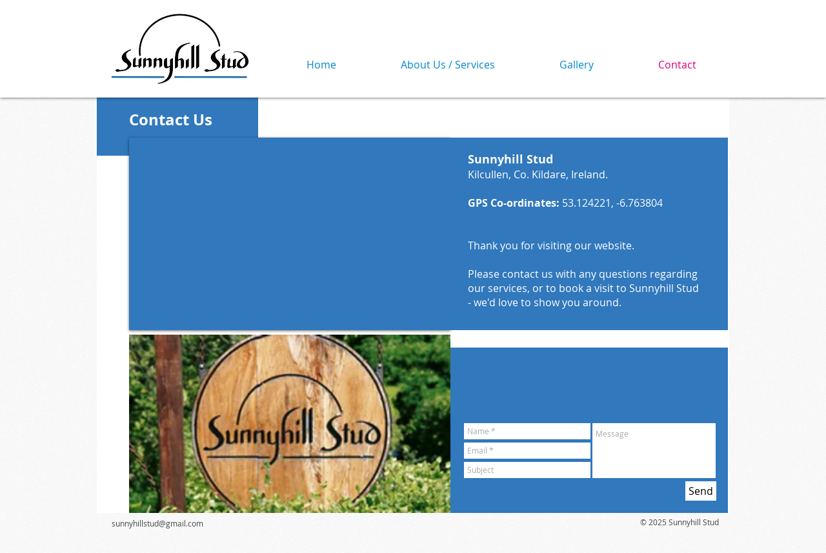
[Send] (700, 491)
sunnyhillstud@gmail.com (157, 523)
